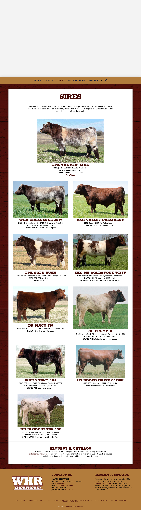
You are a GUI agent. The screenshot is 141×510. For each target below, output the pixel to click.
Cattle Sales (39, 500)
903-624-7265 (69, 490)
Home (17, 500)
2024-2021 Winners (53, 500)
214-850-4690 (60, 483)
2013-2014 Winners (118, 500)
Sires (31, 500)
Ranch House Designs (74, 506)
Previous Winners (70, 502)
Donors (24, 500)
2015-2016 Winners (102, 500)
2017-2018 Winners (85, 500)
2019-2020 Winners (69, 500)
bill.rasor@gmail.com (38, 454)
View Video (70, 175)
